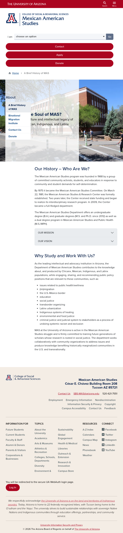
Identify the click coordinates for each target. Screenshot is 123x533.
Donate (59, 63)
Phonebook (89, 450)
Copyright (110, 404)
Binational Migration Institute (14, 197)
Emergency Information (79, 400)
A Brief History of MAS (16, 185)
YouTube (110, 450)
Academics (41, 438)
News (86, 445)
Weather (87, 455)
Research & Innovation (64, 464)
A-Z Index (88, 429)
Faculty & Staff (14, 440)
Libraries (63, 448)
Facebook (111, 429)
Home (15, 73)
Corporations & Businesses (14, 457)
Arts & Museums (44, 443)
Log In (12, 487)
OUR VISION (45, 241)
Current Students (15, 434)
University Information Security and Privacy (61, 525)
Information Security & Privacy (85, 404)
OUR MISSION (46, 232)
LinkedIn (110, 445)
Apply (59, 55)
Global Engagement (65, 436)
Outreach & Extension (64, 455)
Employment (56, 400)
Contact (59, 46)
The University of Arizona (87, 529)
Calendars (88, 434)
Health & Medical (67, 443)
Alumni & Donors (15, 445)
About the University (40, 431)
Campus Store (66, 471)
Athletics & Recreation (41, 450)
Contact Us (14, 207)
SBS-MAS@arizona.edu (86, 393)
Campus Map (90, 440)
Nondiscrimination (105, 400)
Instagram (111, 440)
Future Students (15, 429)
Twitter (109, 434)
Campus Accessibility (74, 408)
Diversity (39, 465)
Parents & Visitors (16, 450)
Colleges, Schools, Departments (45, 459)
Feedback (110, 408)
